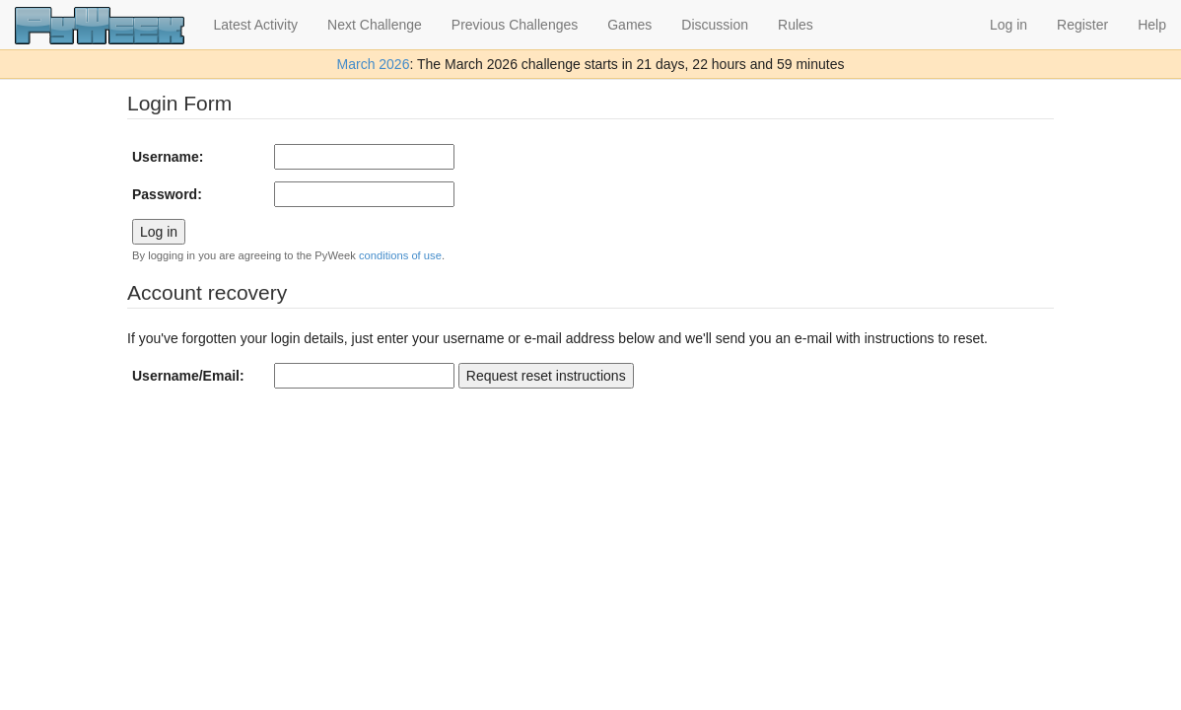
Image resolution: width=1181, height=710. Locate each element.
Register (1082, 25)
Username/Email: (188, 376)
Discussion (714, 25)
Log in (1008, 25)
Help (1152, 25)
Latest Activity (256, 25)
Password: (167, 194)
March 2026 (373, 64)
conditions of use (400, 255)
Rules (795, 25)
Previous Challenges (515, 25)
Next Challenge (374, 25)
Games (629, 25)
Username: (167, 157)
